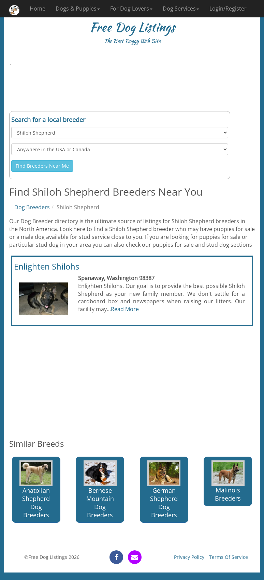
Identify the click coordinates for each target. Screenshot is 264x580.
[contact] (135, 557)
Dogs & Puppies (78, 8)
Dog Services (181, 8)
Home (37, 8)
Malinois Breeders (228, 481)
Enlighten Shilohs (46, 266)
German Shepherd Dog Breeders (163, 489)
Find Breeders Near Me (42, 166)
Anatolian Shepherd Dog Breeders (36, 489)
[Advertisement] (132, 85)
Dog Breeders (32, 207)
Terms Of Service (228, 557)
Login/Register (228, 8)
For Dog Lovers (131, 8)
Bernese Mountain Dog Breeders (100, 489)
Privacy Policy (189, 557)
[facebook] (116, 557)
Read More (125, 309)
